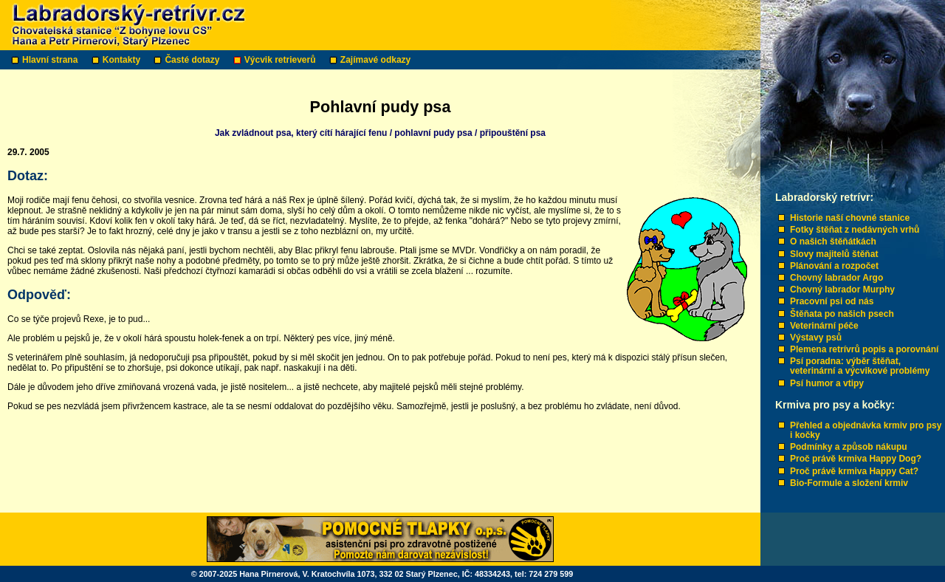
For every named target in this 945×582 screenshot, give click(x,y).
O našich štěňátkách (833, 241)
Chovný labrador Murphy (842, 289)
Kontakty (123, 60)
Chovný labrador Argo (836, 278)
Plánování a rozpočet (834, 266)
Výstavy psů (816, 337)
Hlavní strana (51, 60)
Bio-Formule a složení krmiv (849, 483)
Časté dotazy (193, 60)
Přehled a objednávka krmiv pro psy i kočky (865, 430)
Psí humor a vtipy (827, 383)
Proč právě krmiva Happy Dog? (855, 458)
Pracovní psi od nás (831, 301)
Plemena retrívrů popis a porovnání (864, 349)
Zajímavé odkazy (376, 60)
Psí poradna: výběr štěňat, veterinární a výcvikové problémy (859, 366)
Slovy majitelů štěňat (834, 254)
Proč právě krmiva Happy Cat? (854, 471)
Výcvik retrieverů (281, 60)
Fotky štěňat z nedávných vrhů (854, 230)
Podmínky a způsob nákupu (848, 447)
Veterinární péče (824, 326)
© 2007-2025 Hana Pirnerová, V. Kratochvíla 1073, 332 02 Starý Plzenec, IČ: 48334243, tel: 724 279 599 (382, 573)
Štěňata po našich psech (842, 314)
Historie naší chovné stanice (850, 218)
